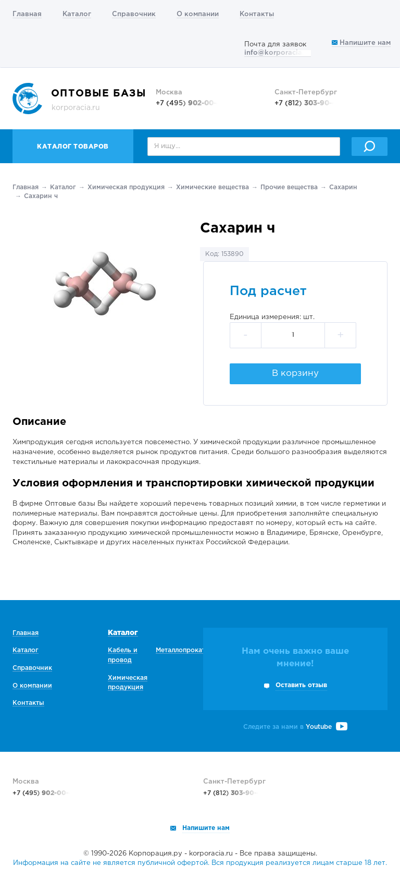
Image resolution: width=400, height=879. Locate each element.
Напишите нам (361, 43)
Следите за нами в (295, 727)
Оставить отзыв (301, 685)
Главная (27, 14)
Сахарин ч (41, 196)
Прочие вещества (289, 187)
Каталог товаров (73, 147)
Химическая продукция (126, 187)
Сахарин (343, 187)
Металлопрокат (180, 650)
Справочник (134, 14)
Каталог (77, 14)
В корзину (295, 373)
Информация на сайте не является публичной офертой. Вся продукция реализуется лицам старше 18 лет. (200, 863)
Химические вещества (212, 187)
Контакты (257, 14)
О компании (198, 14)
